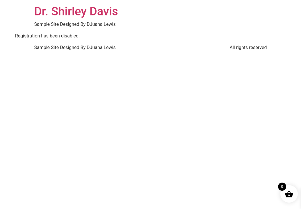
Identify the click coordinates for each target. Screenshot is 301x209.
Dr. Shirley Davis (76, 11)
